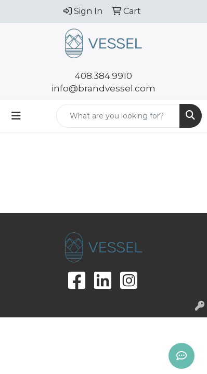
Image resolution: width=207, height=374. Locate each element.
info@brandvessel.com (103, 88)
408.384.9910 (103, 76)
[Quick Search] (118, 116)
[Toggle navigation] (16, 116)
